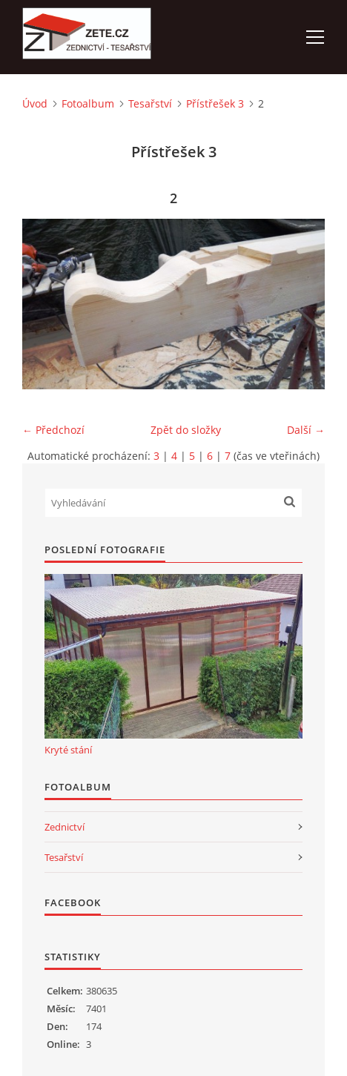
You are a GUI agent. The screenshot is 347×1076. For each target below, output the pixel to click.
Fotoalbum (88, 103)
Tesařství (150, 103)
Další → (306, 430)
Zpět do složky (186, 430)
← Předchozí (53, 430)
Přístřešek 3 (215, 103)
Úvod (34, 103)
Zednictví (64, 827)
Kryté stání (68, 749)
